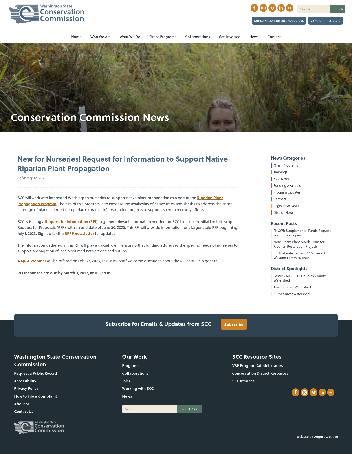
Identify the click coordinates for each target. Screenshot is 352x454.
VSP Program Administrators (257, 365)
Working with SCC (138, 388)
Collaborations (135, 373)
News (127, 396)
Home (76, 36)
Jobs (126, 381)
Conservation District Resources (279, 20)
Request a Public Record (35, 373)
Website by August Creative (317, 436)
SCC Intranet (243, 381)
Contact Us (23, 411)
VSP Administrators (325, 20)
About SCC (23, 404)
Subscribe (234, 324)
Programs (130, 365)
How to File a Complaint (35, 396)
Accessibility (25, 381)
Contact (274, 36)
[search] (313, 9)
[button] (100, 36)
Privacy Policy (26, 388)
